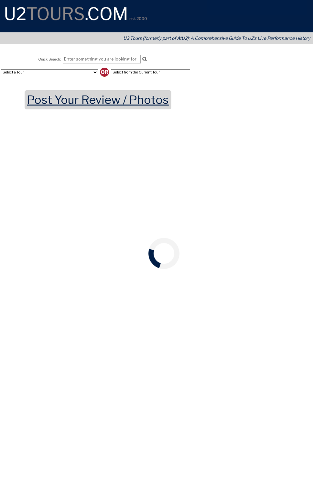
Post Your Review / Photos (98, 100)
